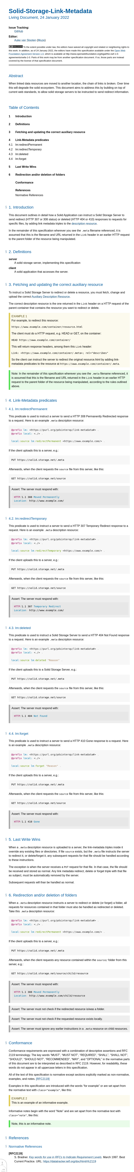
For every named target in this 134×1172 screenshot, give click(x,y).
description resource (84, 223)
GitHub (18, 31)
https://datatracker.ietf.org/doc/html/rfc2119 (69, 1161)
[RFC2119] (43, 1078)
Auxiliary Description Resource (51, 296)
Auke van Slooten (25, 40)
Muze (41, 40)
